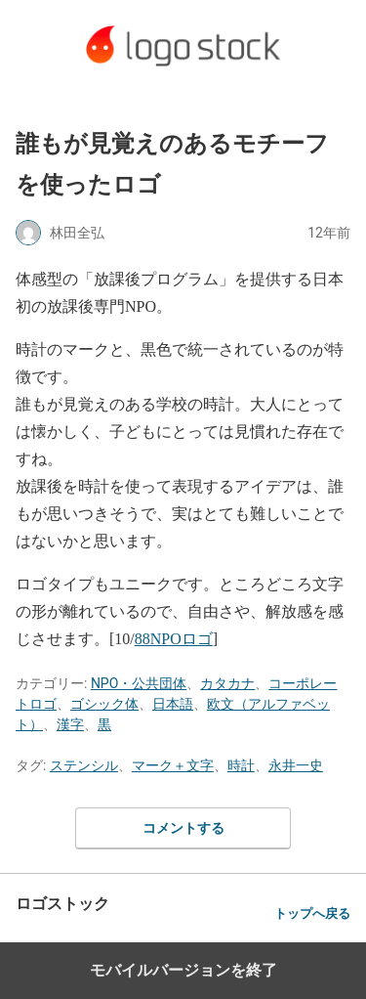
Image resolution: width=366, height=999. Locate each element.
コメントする (183, 828)
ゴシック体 (104, 704)
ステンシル (84, 765)
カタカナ (227, 683)
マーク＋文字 (173, 765)
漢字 (70, 724)
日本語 (172, 704)
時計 (241, 765)
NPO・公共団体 (138, 683)
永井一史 (295, 765)
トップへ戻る (312, 913)
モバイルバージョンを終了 (183, 970)
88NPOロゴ (174, 638)
